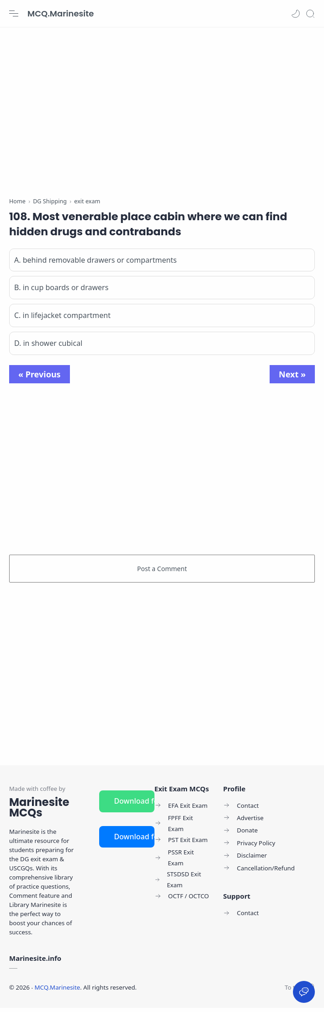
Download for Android (134, 805)
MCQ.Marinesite (60, 13)
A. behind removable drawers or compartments (95, 264)
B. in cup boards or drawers (61, 292)
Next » (292, 378)
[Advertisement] (162, 110)
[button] (295, 13)
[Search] (310, 13)
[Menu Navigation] (13, 13)
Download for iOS (134, 841)
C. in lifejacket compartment (62, 320)
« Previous (39, 378)
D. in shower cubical (48, 348)
